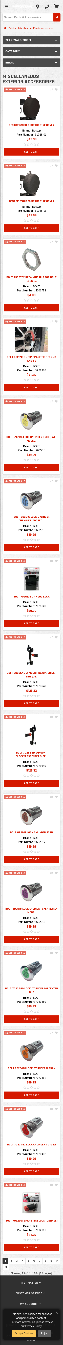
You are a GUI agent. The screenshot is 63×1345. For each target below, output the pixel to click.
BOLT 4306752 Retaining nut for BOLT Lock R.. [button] (31, 279)
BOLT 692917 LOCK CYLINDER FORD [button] (31, 832)
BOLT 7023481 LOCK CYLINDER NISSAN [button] (31, 1068)
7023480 (40, 1001)
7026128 (40, 606)
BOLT (36, 286)
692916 (40, 530)
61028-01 (41, 134)
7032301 (40, 1230)
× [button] (57, 1312)
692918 (40, 922)
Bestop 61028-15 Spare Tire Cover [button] (31, 201)
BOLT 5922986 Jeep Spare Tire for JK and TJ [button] (31, 359)
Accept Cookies (23, 1333)
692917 (40, 842)
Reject (45, 1333)
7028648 (40, 686)
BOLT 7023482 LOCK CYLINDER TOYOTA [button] (31, 1144)
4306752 (40, 290)
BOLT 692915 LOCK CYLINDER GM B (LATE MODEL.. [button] (31, 439)
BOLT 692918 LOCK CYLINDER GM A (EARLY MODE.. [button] (31, 910)
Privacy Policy (33, 1326)
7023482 (40, 1154)
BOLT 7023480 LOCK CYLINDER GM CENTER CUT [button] (31, 990)
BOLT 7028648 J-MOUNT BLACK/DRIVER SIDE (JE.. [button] (31, 674)
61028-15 (41, 210)
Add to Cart (31, 152)
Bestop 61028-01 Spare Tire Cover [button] (31, 125)
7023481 (40, 1077)
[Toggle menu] (7, 7)
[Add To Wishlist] (56, 89)
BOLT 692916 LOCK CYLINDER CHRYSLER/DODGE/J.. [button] (32, 518)
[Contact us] (38, 7)
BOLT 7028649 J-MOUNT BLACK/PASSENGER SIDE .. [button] (32, 754)
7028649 (40, 765)
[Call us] (47, 7)
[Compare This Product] (51, 89)
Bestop (36, 130)
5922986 (40, 370)
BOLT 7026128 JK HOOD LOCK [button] (31, 597)
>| (6, 1267)
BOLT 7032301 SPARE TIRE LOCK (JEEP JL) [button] (31, 1221)
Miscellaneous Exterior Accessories (35, 28)
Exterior (12, 28)
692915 (40, 450)
